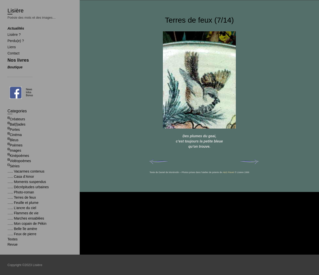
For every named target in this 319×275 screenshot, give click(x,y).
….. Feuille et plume (23, 203)
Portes (15, 130)
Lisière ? (14, 35)
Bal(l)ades (17, 124)
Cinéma (16, 135)
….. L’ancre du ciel (21, 208)
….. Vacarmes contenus (25, 171)
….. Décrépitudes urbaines (28, 187)
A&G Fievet (228, 172)
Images (15, 150)
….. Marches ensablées (25, 218)
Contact (13, 53)
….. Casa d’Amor (20, 177)
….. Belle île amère (22, 229)
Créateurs (17, 119)
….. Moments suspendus (26, 182)
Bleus (14, 140)
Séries (15, 166)
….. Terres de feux (21, 197)
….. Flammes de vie (22, 213)
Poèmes (16, 145)
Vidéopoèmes (20, 161)
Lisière (15, 10)
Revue (12, 244)
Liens (11, 47)
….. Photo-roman (20, 192)
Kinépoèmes (19, 156)
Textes (12, 239)
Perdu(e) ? (15, 41)
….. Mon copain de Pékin (26, 224)
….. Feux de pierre (21, 234)
